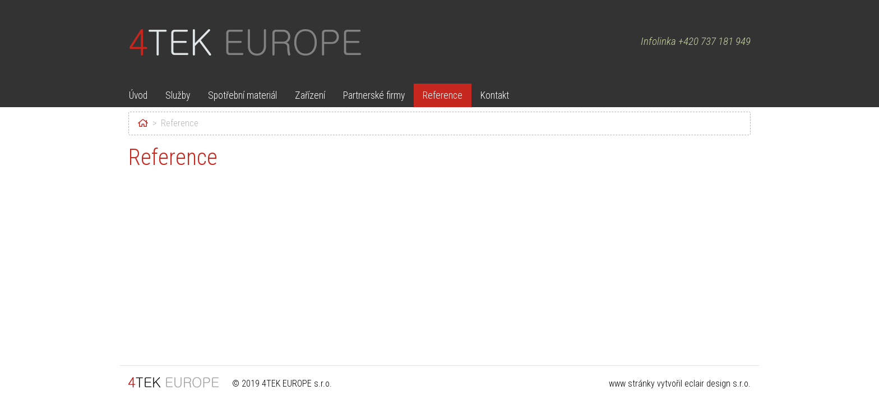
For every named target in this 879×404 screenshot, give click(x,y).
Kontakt (494, 95)
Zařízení (310, 95)
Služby (177, 95)
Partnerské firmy (374, 95)
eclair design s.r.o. (717, 383)
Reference (442, 95)
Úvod (138, 95)
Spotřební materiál (242, 95)
